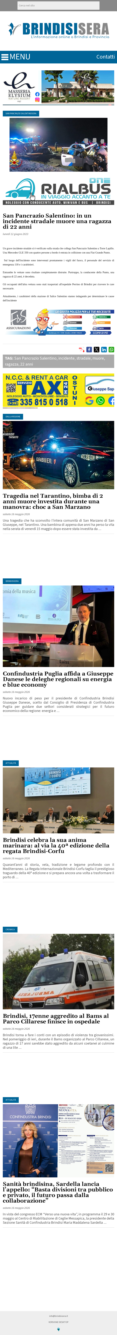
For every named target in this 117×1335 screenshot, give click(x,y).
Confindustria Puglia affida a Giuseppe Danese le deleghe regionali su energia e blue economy (58, 679)
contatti (105, 57)
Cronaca (10, 929)
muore (98, 358)
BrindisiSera (12, 581)
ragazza (11, 364)
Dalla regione (13, 416)
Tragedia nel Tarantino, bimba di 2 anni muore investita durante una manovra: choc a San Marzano (53, 502)
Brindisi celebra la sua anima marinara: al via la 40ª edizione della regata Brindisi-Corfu (56, 846)
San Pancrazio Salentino (35, 358)
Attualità (11, 763)
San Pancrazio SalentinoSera (21, 113)
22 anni (26, 364)
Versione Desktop (58, 1322)
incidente (66, 358)
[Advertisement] (58, 556)
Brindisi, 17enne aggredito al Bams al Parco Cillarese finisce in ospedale (56, 1019)
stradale (83, 358)
